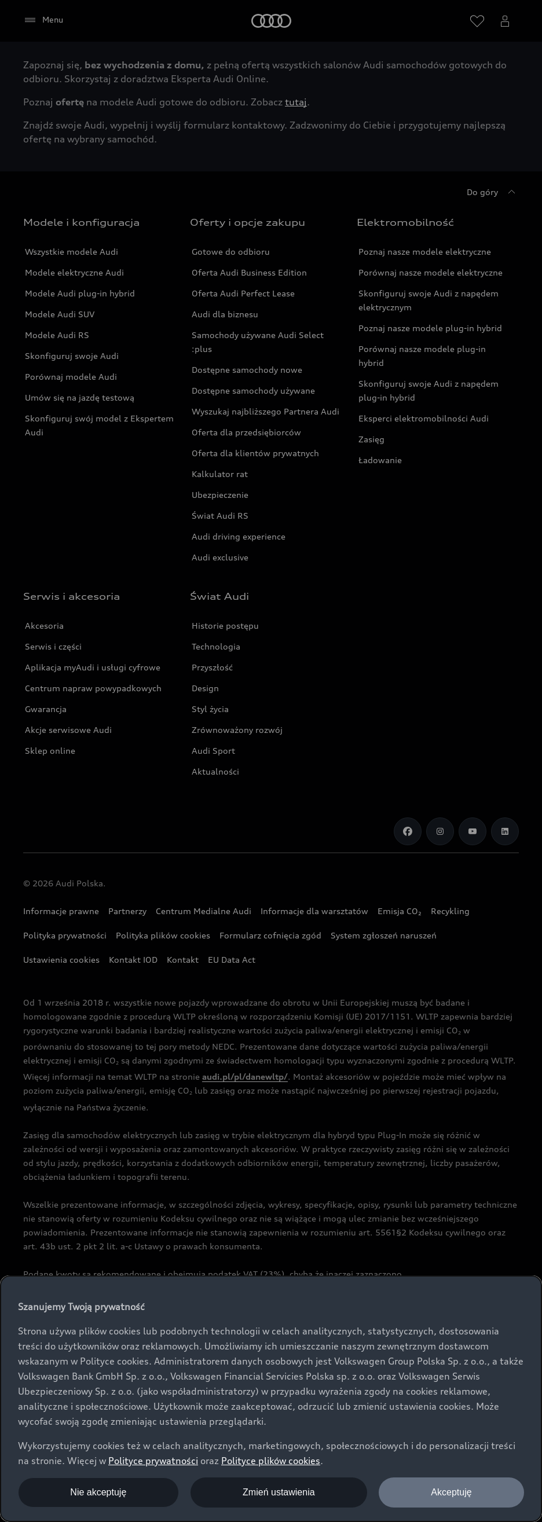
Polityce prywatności (153, 1460)
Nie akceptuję (98, 1492)
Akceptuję (451, 1492)
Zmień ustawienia (279, 1492)
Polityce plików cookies (270, 1460)
